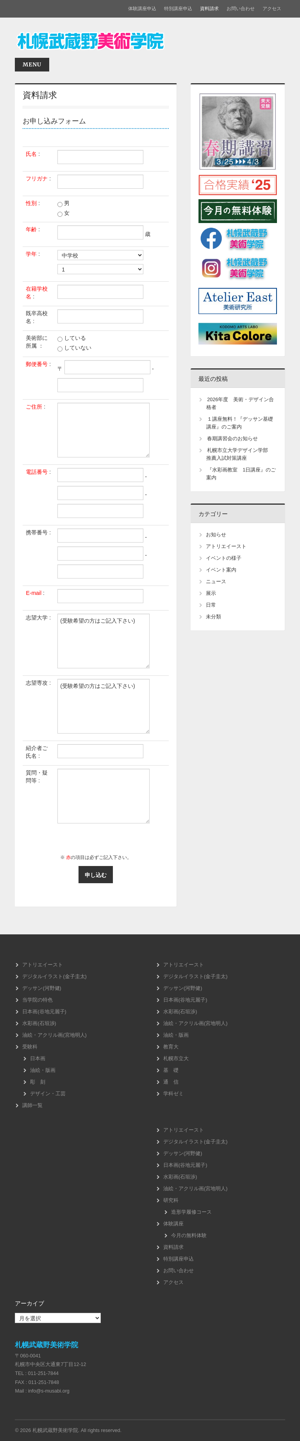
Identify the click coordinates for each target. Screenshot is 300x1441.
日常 (211, 605)
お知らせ (216, 534)
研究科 (171, 1200)
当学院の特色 (37, 1000)
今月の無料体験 (189, 1235)
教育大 (171, 1047)
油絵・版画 (42, 1070)
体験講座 (173, 1224)
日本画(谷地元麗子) (44, 1011)
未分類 (213, 617)
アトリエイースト (226, 546)
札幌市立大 (176, 1058)
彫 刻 (37, 1082)
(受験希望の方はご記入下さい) (103, 641)
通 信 (171, 1082)
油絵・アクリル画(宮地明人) (54, 1035)
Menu (32, 64)
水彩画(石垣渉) (39, 1023)
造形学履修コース (191, 1212)
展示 (211, 593)
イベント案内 (221, 570)
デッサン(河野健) (41, 988)
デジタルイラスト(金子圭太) (54, 976)
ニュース (216, 581)
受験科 (30, 1047)
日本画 (37, 1058)
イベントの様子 (223, 558)
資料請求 (209, 8)
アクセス (271, 8)
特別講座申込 (178, 8)
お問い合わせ (241, 8)
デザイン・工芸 (48, 1093)
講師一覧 (32, 1105)
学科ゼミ (173, 1093)
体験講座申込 (142, 8)
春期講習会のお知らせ (232, 438)
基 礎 (171, 1070)
